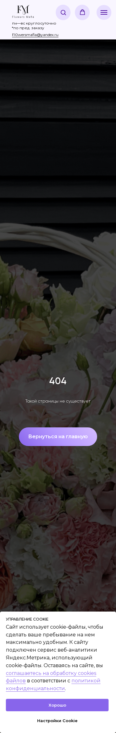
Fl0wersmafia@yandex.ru (35, 34)
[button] (63, 12)
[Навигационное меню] (104, 12)
